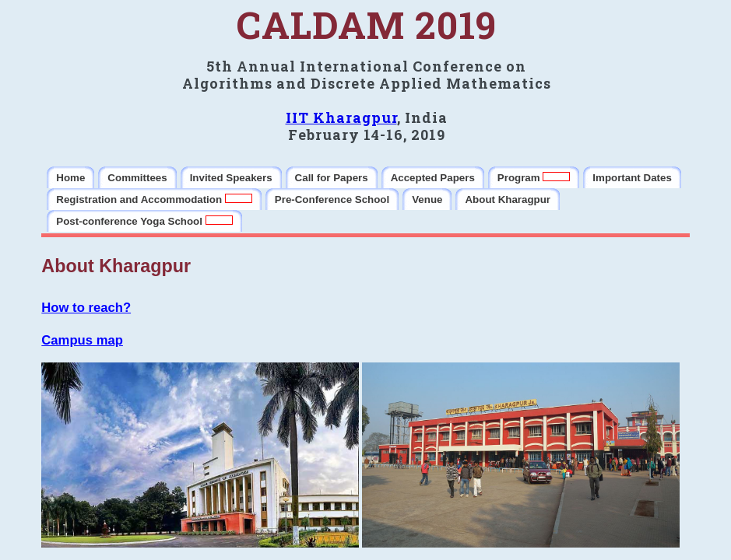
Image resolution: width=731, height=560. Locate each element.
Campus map (82, 340)
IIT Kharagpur (341, 117)
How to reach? (86, 307)
